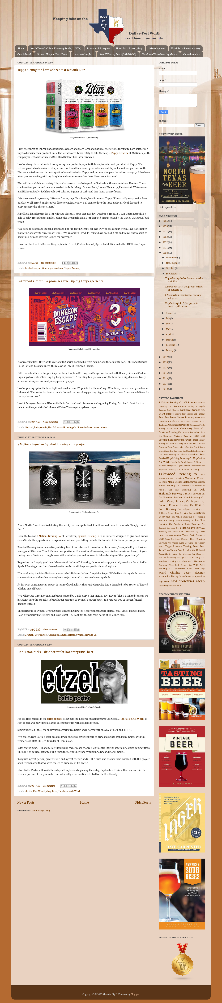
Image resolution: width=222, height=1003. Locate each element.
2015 (165, 378)
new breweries (182, 580)
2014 (165, 383)
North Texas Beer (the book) (185, 48)
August (170, 313)
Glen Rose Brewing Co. (169, 454)
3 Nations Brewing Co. (49, 536)
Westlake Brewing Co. (170, 561)
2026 (165, 220)
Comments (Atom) (40, 810)
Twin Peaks (164, 549)
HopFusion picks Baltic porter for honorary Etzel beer (55, 652)
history (174, 576)
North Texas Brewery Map (129, 48)
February (171, 344)
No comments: (49, 262)
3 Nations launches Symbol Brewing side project (52, 444)
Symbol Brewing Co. (89, 536)
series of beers (54, 718)
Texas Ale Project (189, 527)
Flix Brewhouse (176, 439)
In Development (157, 48)
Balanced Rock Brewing (169, 409)
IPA (50, 427)
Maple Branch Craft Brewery (182, 481)
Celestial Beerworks (178, 424)
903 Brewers (190, 402)
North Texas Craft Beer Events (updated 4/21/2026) (56, 48)
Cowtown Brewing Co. (170, 432)
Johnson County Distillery (194, 465)
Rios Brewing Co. (183, 512)
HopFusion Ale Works (131, 718)
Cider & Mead (24, 54)
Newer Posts (26, 802)
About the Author (191, 54)
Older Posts (142, 802)
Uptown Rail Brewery (194, 553)
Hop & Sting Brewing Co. (180, 458)
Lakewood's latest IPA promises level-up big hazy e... (184, 288)
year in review (174, 585)
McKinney (43, 268)
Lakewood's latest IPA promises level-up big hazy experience (61, 281)
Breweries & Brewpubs (98, 48)
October (170, 268)
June (168, 323)
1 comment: (49, 785)
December (171, 257)
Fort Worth (39, 791)
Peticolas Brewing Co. (181, 505)
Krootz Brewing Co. (193, 469)
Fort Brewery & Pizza (181, 443)
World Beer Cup (195, 568)
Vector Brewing (167, 557)
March (169, 339)
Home (21, 48)
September (172, 273)
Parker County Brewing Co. (174, 501)
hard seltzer (31, 268)
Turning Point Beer (194, 546)
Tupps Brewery (119, 153)
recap (200, 580)
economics (164, 576)
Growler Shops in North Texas (52, 54)
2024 (165, 231)
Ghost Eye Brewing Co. (175, 450)
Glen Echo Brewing (195, 450)
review (163, 585)
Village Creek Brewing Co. (191, 557)
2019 (165, 357)
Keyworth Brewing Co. (169, 469)
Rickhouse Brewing (166, 512)
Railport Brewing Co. (194, 509)
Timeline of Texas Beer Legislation (159, 54)
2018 (165, 362)
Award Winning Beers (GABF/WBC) (118, 54)
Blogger (135, 994)
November (171, 262)
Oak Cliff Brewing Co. (182, 489)
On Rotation (165, 497)
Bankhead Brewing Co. (192, 409)
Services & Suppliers (83, 54)
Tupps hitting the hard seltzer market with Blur (51, 70)
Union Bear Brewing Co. (182, 549)
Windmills (180, 568)
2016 (165, 372)
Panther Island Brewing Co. (189, 497)
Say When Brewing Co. (184, 516)
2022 (165, 242)
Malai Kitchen (177, 478)
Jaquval (180, 465)
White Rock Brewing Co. (180, 564)
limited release (85, 427)
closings (199, 572)
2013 (165, 388)
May (168, 328)
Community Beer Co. (192, 428)
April (169, 334)
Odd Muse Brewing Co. (194, 493)
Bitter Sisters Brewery (182, 417)
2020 (165, 252)
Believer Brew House (184, 413)
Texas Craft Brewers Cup (185, 531)
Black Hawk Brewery (181, 421)
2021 (165, 247)
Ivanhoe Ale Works (167, 465)
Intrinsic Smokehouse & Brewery (188, 461)
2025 (165, 226)
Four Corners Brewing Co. (180, 446)
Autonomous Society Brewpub (189, 406)
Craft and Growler (190, 432)
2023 (165, 236)
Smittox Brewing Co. (185, 520)
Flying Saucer (191, 439)
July (168, 318)
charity (28, 791)
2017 (165, 367)
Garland (29, 427)
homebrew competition (192, 576)
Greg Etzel (51, 791)
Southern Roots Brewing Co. (189, 523)
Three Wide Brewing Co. (185, 542)
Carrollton (53, 634)
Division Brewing (183, 435)
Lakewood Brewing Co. (64, 427)
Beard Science (166, 413)
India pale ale (40, 427)
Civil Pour (172, 428)
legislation (164, 581)
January (170, 350)
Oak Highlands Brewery (182, 491)
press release (56, 268)
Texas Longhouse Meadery (177, 538)
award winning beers (175, 572)
